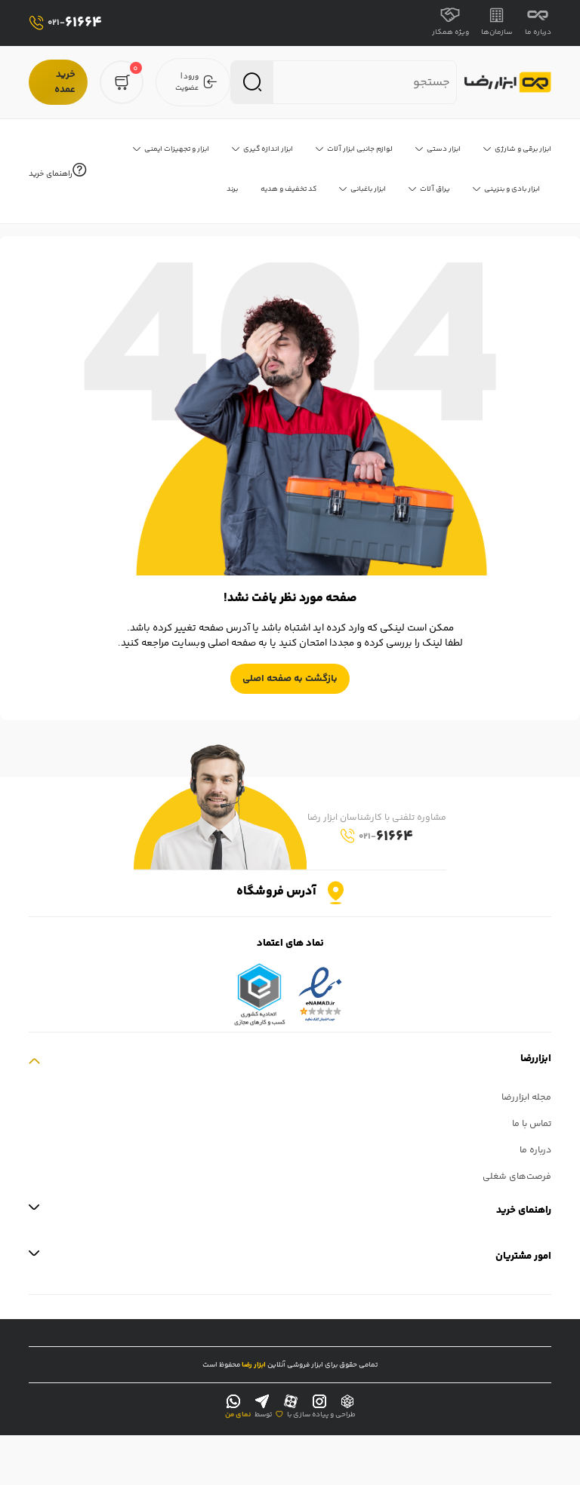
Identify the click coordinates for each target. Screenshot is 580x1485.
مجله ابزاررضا (526, 1098)
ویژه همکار (450, 23)
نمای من (238, 1414)
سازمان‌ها (497, 23)
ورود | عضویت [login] (196, 82)
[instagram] (319, 1402)
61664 (65, 23)
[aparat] (291, 1402)
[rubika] (347, 1402)
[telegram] (262, 1402)
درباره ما (538, 23)
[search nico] (367, 82)
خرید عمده (65, 82)
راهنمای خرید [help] (57, 171)
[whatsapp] (233, 1402)
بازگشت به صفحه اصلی (290, 678)
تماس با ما (531, 1124)
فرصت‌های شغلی (517, 1177)
